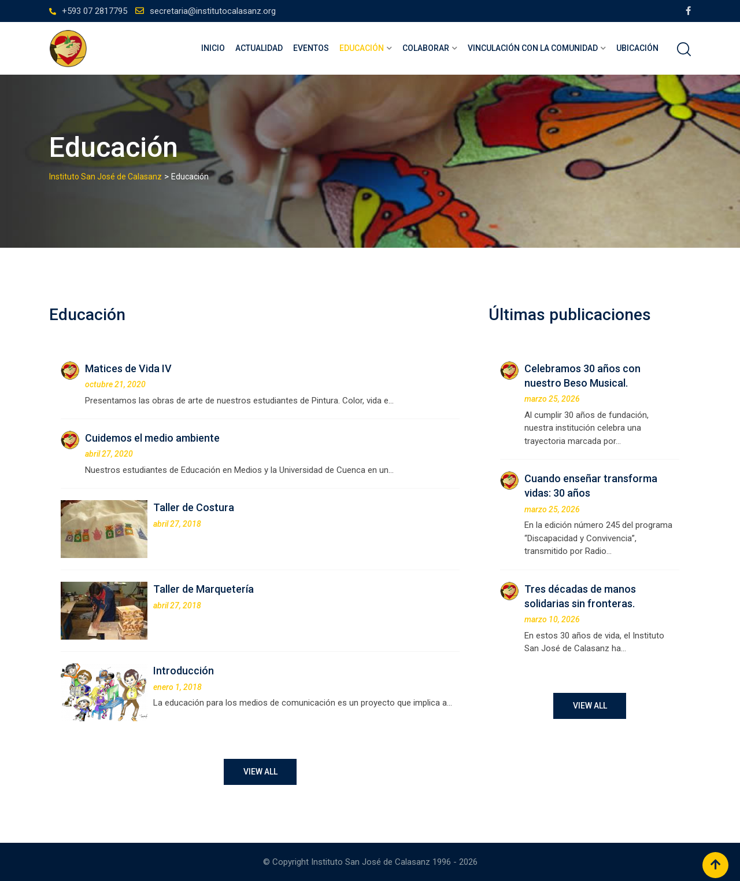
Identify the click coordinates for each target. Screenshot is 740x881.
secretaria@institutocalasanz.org (213, 11)
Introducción (183, 671)
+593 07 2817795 (94, 11)
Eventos (311, 48)
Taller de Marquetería (203, 589)
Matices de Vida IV (128, 368)
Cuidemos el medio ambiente (152, 438)
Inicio (213, 48)
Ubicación (637, 48)
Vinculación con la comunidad (533, 48)
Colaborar (425, 48)
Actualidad (259, 48)
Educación (361, 48)
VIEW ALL (260, 771)
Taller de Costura (193, 507)
